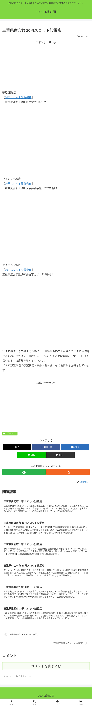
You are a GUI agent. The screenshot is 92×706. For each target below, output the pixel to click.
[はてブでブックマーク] (75, 447)
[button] (60, 455)
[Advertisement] (46, 65)
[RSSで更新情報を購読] (68, 472)
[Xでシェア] (17, 447)
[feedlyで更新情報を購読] (24, 472)
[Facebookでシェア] (46, 447)
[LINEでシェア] (31, 455)
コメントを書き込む (46, 668)
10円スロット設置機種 (18, 97)
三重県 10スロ (10, 433)
